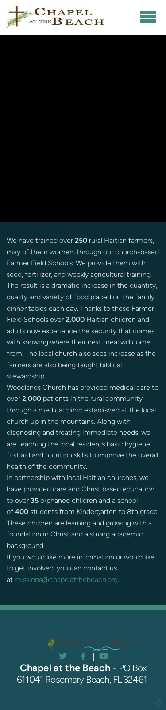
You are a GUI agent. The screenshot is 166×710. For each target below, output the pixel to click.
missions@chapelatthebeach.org (66, 579)
